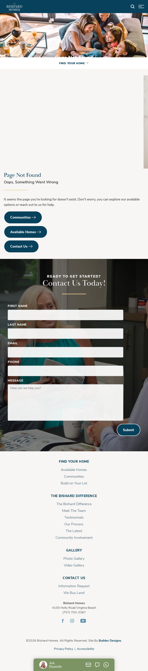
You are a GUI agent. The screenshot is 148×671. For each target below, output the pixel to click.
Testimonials (74, 517)
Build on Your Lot (74, 483)
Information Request (74, 586)
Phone (15, 362)
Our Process (73, 524)
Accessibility (85, 649)
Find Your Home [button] (72, 63)
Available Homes (23, 232)
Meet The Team (74, 510)
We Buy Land (73, 592)
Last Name (18, 324)
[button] (133, 7)
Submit (128, 430)
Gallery (74, 550)
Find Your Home (74, 461)
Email (14, 343)
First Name (19, 306)
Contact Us (18, 246)
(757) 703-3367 (74, 612)
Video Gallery (74, 565)
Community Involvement (74, 537)
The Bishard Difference (74, 496)
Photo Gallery (73, 558)
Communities (20, 217)
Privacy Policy (63, 649)
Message (15, 380)
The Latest (74, 530)
